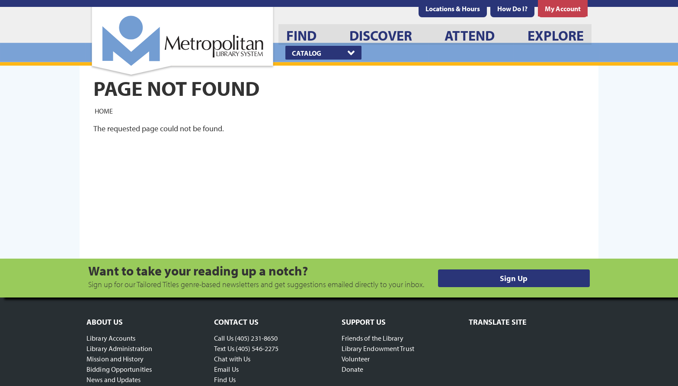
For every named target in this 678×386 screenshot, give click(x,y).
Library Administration (119, 348)
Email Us (226, 369)
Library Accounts (111, 338)
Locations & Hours (452, 8)
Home (104, 110)
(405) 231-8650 (256, 338)
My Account (563, 8)
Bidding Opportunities (119, 369)
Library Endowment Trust (378, 348)
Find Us (225, 379)
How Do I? (512, 8)
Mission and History (115, 358)
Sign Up (514, 278)
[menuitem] (453, 8)
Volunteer (356, 358)
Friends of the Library (372, 338)
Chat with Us (232, 358)
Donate (353, 369)
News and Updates (113, 379)
